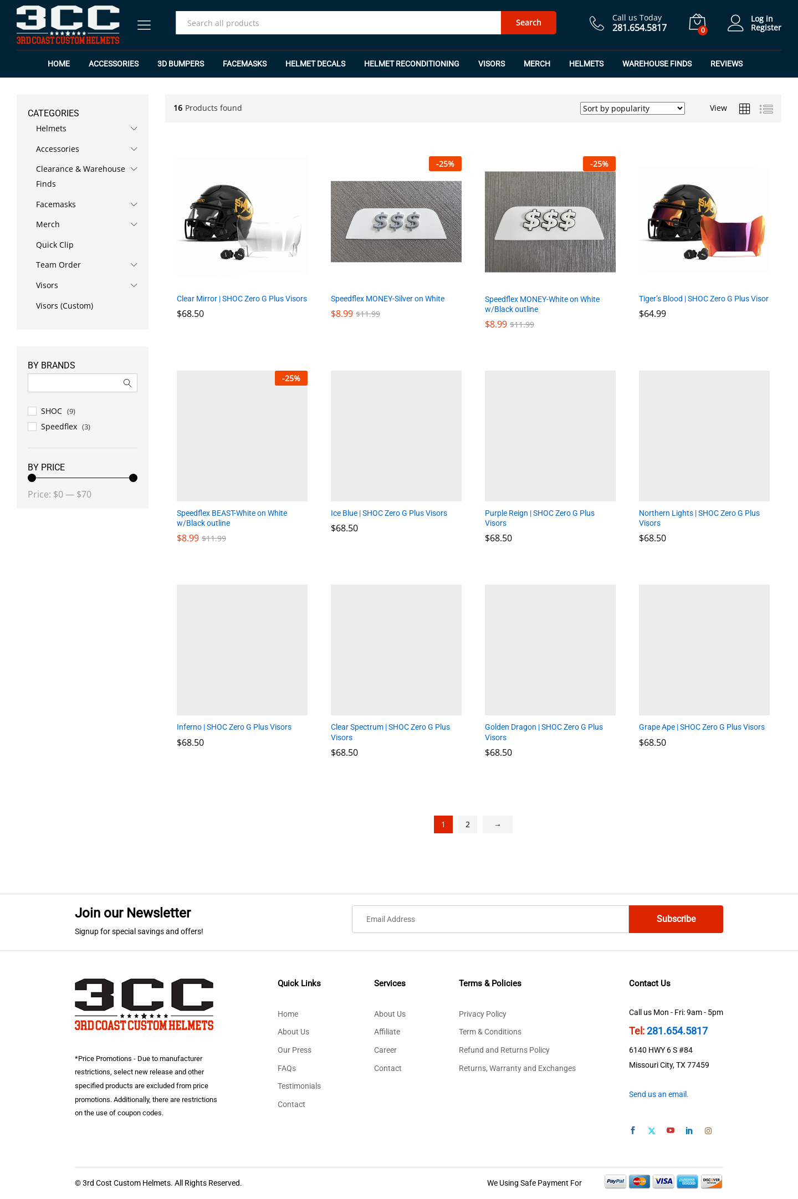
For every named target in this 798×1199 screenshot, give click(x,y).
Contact (291, 1104)
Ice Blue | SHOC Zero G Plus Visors (389, 513)
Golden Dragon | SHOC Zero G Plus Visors (544, 732)
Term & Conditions (490, 1031)
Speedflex (59, 426)
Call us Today (637, 18)
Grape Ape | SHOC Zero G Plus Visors (702, 727)
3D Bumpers (180, 64)
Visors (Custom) (64, 305)
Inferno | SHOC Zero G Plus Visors (234, 727)
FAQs (287, 1068)
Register (766, 28)
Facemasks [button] (245, 64)
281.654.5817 (677, 1031)
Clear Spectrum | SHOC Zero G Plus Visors (390, 732)
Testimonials (299, 1086)
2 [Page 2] (468, 824)
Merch (48, 224)
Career (385, 1050)
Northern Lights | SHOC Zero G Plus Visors (699, 518)
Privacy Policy (483, 1014)
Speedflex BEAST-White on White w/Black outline (232, 518)
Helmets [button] (586, 64)
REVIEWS (726, 64)
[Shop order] (632, 108)
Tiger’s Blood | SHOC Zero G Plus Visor (704, 298)
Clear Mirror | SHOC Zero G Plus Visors (242, 298)
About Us (293, 1031)
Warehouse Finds (657, 64)
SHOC (51, 411)
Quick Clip (55, 244)
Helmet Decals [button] (315, 64)
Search (528, 22)
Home (59, 64)
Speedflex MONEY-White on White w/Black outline (542, 304)
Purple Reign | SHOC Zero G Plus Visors (540, 518)
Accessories (57, 149)
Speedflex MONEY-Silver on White (387, 298)
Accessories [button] (114, 64)
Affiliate (387, 1031)
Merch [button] (537, 64)
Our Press (294, 1050)
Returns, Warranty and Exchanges (517, 1068)
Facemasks (56, 204)
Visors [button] (491, 64)
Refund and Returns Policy (504, 1050)
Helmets (51, 128)
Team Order (58, 264)
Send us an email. (659, 1094)
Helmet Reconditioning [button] (411, 64)
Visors (47, 285)
